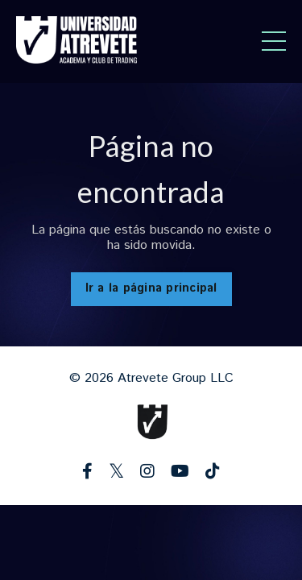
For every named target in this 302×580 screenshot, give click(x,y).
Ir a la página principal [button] (151, 288)
